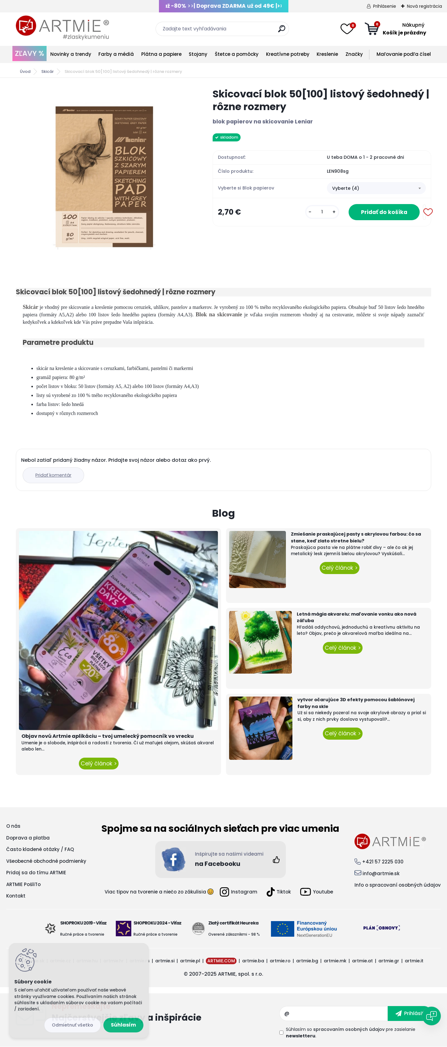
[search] (281, 31)
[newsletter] (409, 1013)
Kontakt (15, 896)
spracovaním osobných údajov (349, 1029)
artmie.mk (335, 961)
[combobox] (376, 188)
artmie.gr (388, 961)
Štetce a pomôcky (237, 54)
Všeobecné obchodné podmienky (46, 861)
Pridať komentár (53, 475)
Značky (354, 54)
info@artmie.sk (381, 873)
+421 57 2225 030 (383, 861)
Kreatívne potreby (287, 54)
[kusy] (322, 212)
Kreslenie (327, 54)
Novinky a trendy (70, 54)
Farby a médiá (116, 54)
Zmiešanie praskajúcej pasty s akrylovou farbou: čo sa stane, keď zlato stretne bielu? (356, 537)
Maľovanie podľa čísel (404, 54)
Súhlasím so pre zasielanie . (350, 1032)
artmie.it (414, 961)
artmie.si (164, 961)
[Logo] (62, 27)
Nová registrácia (424, 6)
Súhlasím (123, 1024)
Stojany (198, 54)
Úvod (25, 71)
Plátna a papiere (161, 54)
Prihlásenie (384, 6)
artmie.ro (280, 961)
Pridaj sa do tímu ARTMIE (36, 872)
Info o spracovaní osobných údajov (397, 885)
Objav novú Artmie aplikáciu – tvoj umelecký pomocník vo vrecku (107, 736)
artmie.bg (307, 961)
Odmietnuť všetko (72, 1025)
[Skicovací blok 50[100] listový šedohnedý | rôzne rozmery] (104, 175)
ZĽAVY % (29, 53)
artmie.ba (253, 961)
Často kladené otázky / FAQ (40, 849)
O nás (13, 826)
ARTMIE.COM (221, 961)
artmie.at (362, 961)
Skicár (47, 71)
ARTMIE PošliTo (23, 884)
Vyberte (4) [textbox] (345, 188)
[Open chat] (431, 1016)
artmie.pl (190, 961)
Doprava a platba (28, 838)
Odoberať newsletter (165, 1013)
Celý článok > (99, 763)
